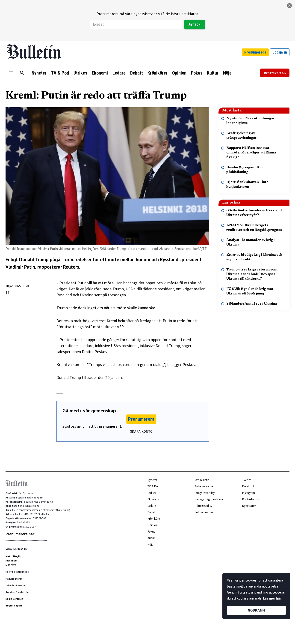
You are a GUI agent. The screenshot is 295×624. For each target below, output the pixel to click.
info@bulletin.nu (29, 505)
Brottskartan (275, 73)
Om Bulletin (202, 480)
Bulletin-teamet (204, 486)
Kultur (212, 73)
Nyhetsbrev (249, 506)
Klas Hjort (12, 560)
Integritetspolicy (205, 493)
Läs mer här (272, 598)
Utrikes (80, 73)
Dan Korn (11, 564)
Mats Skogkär (13, 556)
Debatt (136, 73)
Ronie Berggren (14, 598)
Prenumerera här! (20, 534)
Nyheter (39, 73)
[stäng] (289, 5)
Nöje (227, 73)
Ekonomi (100, 73)
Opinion (179, 73)
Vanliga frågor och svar (209, 499)
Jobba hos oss (204, 512)
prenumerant (110, 426)
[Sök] (22, 72)
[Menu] (11, 72)
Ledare (119, 73)
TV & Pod (60, 73)
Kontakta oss (250, 499)
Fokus (196, 73)
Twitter (246, 480)
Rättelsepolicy (203, 506)
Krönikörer (158, 73)
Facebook (248, 486)
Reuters (71, 267)
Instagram (248, 493)
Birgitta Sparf (14, 605)
